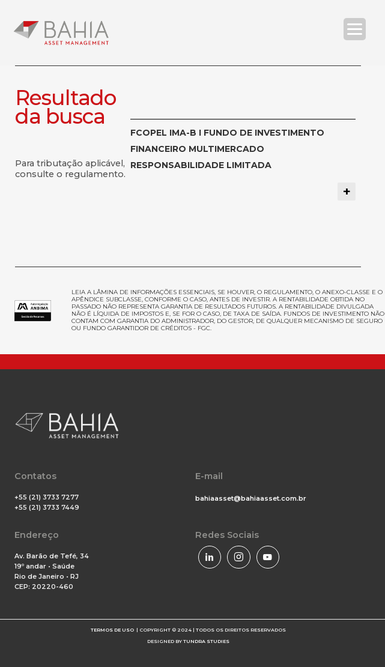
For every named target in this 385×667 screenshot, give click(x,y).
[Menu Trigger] (355, 29)
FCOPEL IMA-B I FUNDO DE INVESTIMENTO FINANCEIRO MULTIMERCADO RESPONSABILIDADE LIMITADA (227, 149)
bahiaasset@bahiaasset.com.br (250, 498)
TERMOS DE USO (112, 630)
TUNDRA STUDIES (206, 641)
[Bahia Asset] (61, 32)
